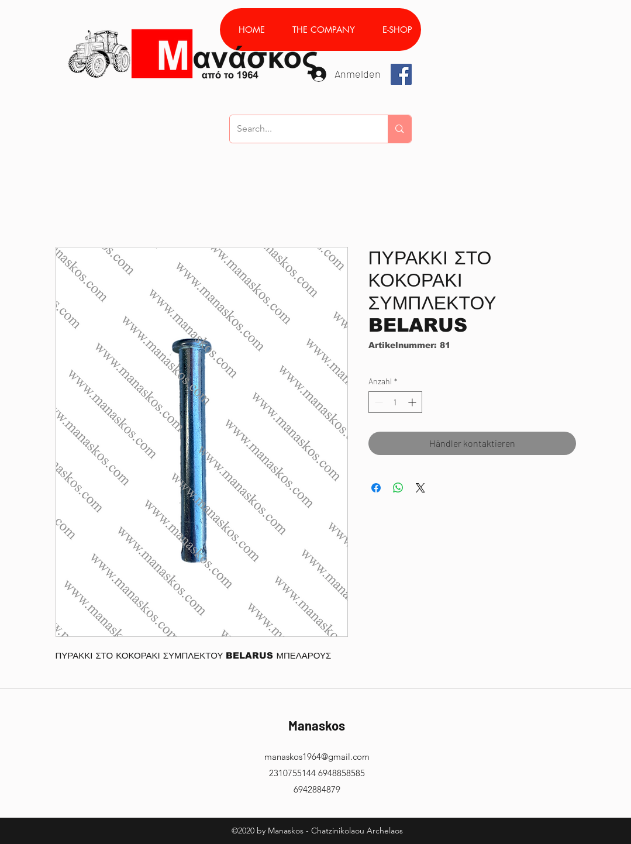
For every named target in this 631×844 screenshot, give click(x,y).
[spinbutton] (395, 402)
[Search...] (300, 129)
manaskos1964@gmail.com (317, 756)
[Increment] (413, 402)
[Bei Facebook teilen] (376, 488)
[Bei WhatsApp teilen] (398, 488)
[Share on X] (420, 488)
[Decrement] (377, 402)
